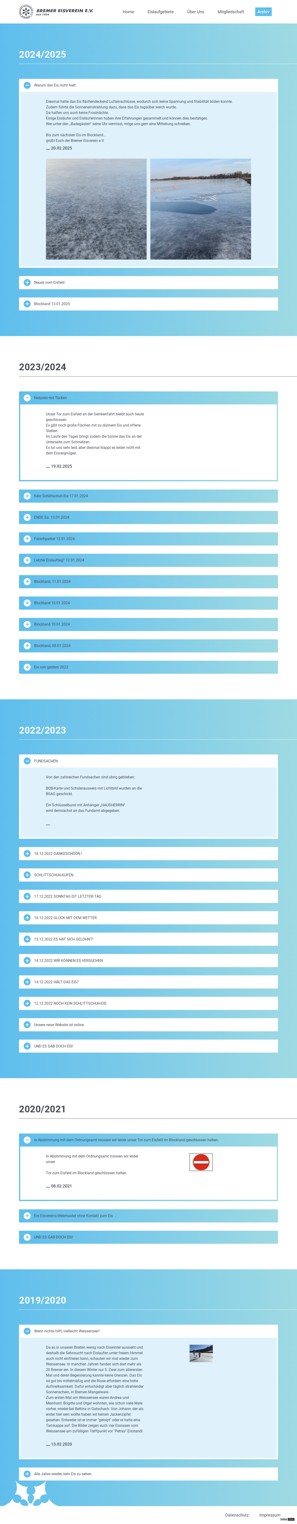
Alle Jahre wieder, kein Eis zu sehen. (58, 1474)
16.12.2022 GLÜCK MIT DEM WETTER (60, 917)
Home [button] (128, 11)
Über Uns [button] (195, 11)
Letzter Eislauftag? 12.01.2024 (54, 560)
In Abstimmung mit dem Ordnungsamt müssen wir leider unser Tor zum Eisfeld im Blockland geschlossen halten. (121, 1140)
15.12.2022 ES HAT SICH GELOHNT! (58, 939)
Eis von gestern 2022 (46, 667)
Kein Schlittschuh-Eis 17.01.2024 (56, 496)
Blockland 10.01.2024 (47, 603)
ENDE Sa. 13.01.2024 (46, 517)
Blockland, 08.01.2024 (47, 645)
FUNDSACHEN (41, 760)
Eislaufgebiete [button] (161, 11)
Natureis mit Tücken (45, 397)
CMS (291, 1519)
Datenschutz (237, 1515)
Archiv (263, 11)
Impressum (270, 1515)
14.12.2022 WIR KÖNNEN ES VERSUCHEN (63, 960)
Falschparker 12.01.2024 (49, 538)
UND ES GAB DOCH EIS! (48, 1046)
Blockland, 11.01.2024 (47, 581)
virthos (284, 1519)
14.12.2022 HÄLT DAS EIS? (51, 981)
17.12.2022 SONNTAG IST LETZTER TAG (62, 896)
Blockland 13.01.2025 (47, 303)
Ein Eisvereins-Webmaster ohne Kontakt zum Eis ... (70, 1215)
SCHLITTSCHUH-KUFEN (48, 874)
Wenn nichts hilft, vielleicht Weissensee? (62, 1331)
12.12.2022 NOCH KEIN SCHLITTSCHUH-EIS (65, 1003)
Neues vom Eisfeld (44, 282)
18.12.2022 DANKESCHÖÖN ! (53, 853)
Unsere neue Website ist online (54, 1024)
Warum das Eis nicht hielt (50, 85)
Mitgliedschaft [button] (231, 11)
